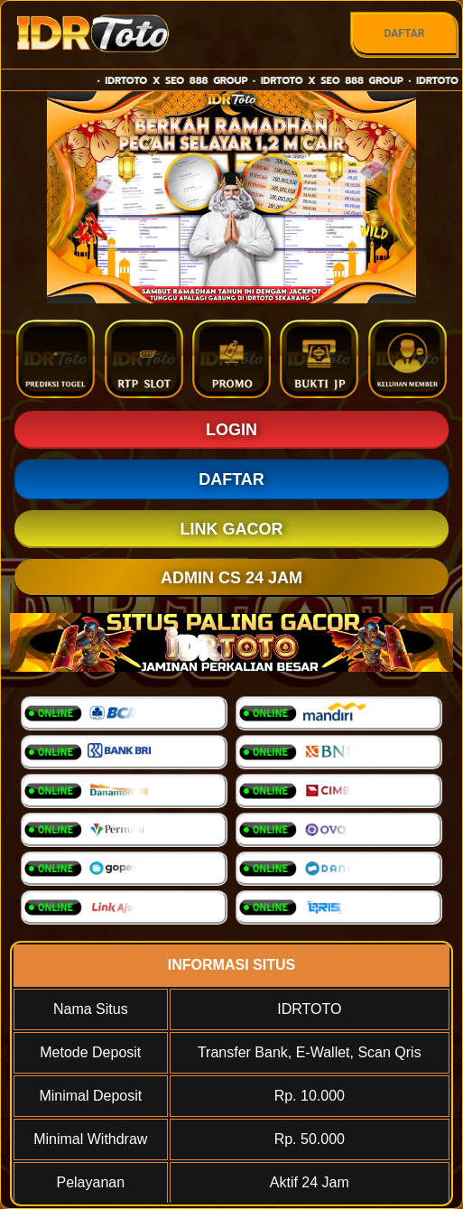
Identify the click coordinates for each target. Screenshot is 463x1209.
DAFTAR (404, 33)
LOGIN (231, 430)
